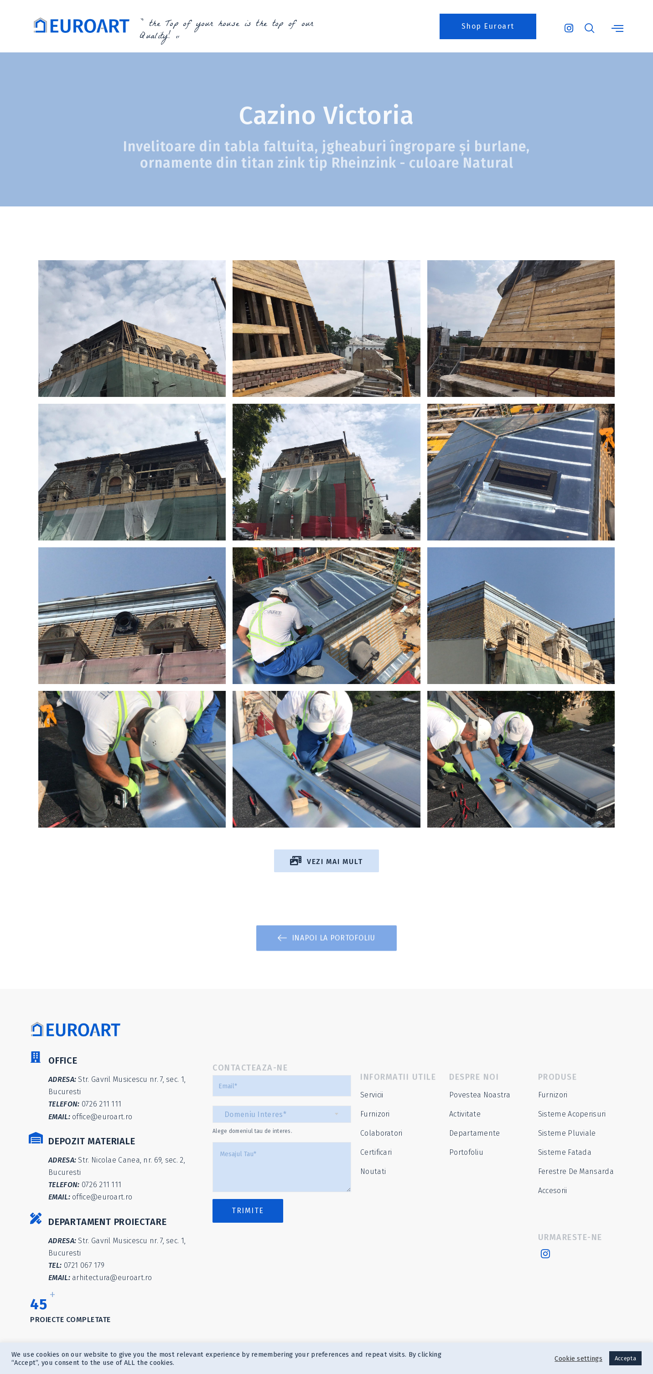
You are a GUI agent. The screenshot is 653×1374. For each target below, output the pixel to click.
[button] (488, 26)
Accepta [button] (625, 1358)
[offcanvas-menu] (617, 29)
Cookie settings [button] (578, 1358)
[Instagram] (568, 24)
